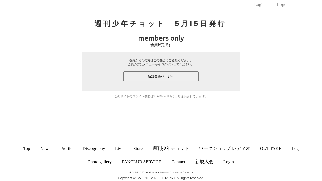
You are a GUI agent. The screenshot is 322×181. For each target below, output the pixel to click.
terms (164, 172)
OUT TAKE (270, 148)
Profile (66, 148)
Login (259, 4)
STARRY (138, 172)
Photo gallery (100, 161)
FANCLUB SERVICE (141, 161)
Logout (283, 4)
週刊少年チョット (171, 148)
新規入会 (204, 161)
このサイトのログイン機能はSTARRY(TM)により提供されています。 (161, 96)
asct (188, 172)
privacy (176, 172)
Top (26, 148)
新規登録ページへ (161, 76)
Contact (178, 161)
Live (119, 148)
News (45, 148)
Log (295, 148)
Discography (94, 148)
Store (138, 148)
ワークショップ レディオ (224, 148)
